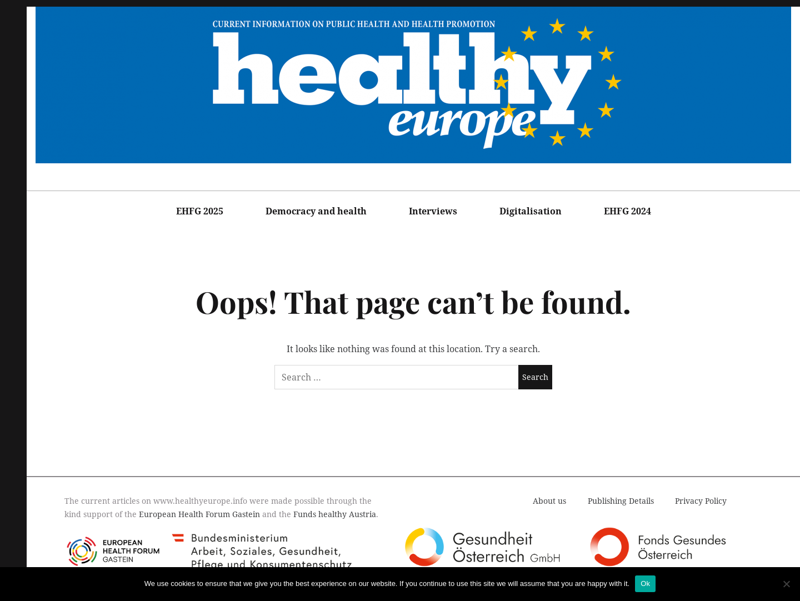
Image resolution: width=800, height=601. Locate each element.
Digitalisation (530, 211)
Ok (645, 583)
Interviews (433, 211)
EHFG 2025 (199, 211)
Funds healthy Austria (334, 514)
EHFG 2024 (627, 211)
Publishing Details (621, 500)
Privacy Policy (701, 500)
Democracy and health (316, 211)
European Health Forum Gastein (199, 514)
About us (549, 500)
